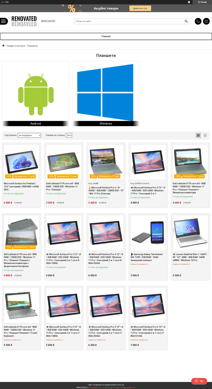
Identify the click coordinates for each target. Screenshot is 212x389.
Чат (199, 381)
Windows (106, 123)
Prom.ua (120, 385)
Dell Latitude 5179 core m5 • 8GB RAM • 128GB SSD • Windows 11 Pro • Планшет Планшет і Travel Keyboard (20, 331)
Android (35, 123)
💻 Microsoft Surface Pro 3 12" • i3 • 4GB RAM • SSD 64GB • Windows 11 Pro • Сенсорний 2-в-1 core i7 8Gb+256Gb (105, 331)
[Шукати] (186, 21)
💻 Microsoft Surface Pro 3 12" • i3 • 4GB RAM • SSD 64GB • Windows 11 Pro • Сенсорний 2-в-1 (147, 190)
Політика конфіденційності (124, 388)
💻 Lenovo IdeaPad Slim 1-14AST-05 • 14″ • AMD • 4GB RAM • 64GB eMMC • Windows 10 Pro (190, 257)
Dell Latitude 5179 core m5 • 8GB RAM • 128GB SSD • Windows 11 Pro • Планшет (62, 186)
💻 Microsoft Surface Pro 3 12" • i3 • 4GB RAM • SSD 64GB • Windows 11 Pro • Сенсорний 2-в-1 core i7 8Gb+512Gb (147, 331)
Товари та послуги (16, 46)
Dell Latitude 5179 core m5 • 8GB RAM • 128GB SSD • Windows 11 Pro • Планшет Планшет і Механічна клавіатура (189, 188)
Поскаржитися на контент (99, 388)
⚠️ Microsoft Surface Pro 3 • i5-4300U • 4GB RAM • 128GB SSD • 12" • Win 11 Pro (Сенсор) (106, 190)
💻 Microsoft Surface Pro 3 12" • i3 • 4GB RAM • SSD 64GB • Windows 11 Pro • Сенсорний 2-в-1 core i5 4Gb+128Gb (63, 259)
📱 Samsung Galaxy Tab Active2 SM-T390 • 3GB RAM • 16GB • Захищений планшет (146, 257)
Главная (106, 36)
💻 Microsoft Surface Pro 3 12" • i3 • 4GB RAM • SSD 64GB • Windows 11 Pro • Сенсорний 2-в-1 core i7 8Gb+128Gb (63, 331)
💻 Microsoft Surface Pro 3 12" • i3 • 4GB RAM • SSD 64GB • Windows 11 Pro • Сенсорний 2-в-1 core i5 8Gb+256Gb (105, 259)
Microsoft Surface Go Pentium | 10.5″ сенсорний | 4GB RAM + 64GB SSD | (21, 186)
